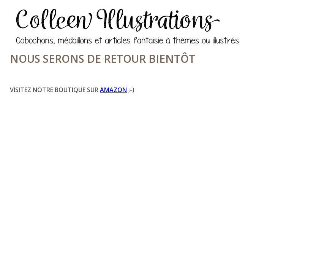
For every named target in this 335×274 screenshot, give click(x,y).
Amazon (113, 90)
